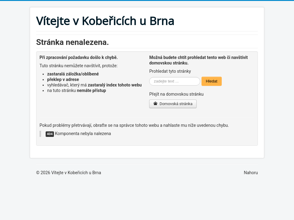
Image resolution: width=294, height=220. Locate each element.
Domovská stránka (172, 103)
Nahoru (251, 172)
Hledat (211, 81)
